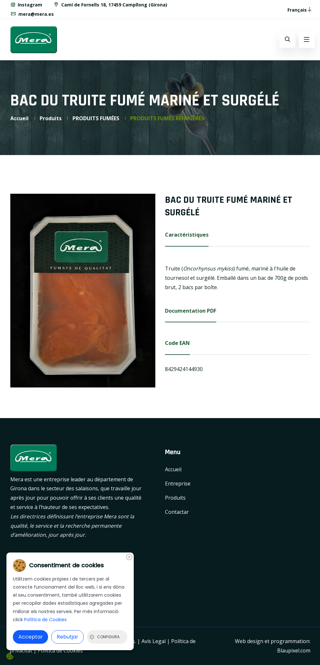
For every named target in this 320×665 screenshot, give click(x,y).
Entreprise (177, 483)
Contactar (177, 511)
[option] (82, 290)
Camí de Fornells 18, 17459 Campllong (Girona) (110, 5)
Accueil (19, 118)
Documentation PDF (190, 310)
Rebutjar (67, 637)
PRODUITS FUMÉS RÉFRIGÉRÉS (167, 118)
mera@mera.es (32, 14)
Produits (51, 118)
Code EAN (177, 343)
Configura (104, 637)
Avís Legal (153, 641)
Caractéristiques (186, 234)
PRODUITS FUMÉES (96, 118)
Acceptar (30, 637)
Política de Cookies (60, 650)
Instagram (26, 5)
